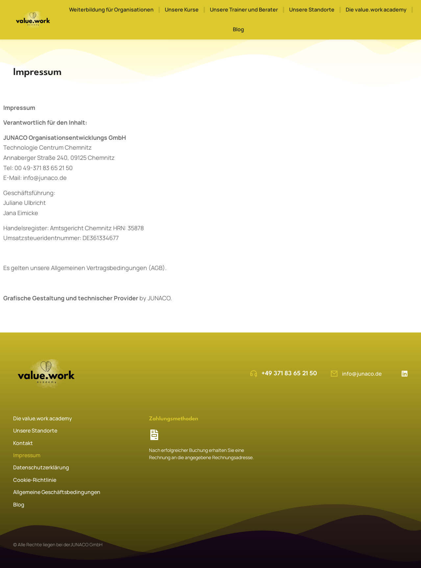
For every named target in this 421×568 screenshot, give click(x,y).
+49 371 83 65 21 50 (289, 374)
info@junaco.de (362, 373)
